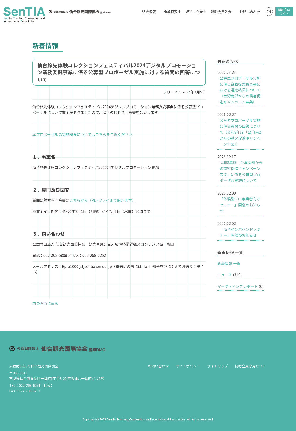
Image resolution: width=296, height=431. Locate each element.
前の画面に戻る (45, 303)
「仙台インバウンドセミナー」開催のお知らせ (240, 232)
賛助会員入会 (221, 11)
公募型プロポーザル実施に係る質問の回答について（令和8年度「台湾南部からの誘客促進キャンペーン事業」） (241, 132)
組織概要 (149, 11)
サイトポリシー (188, 365)
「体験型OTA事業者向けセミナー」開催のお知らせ (240, 204)
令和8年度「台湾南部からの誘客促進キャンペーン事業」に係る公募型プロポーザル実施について (241, 171)
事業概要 (171, 11)
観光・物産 (194, 11)
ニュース (224, 274)
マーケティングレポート (237, 286)
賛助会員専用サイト (250, 365)
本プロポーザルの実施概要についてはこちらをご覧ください (82, 134)
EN (268, 11)
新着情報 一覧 (228, 263)
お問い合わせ (249, 11)
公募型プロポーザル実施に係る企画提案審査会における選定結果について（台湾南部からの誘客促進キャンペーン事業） (240, 89)
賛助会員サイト (284, 11)
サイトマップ (217, 365)
